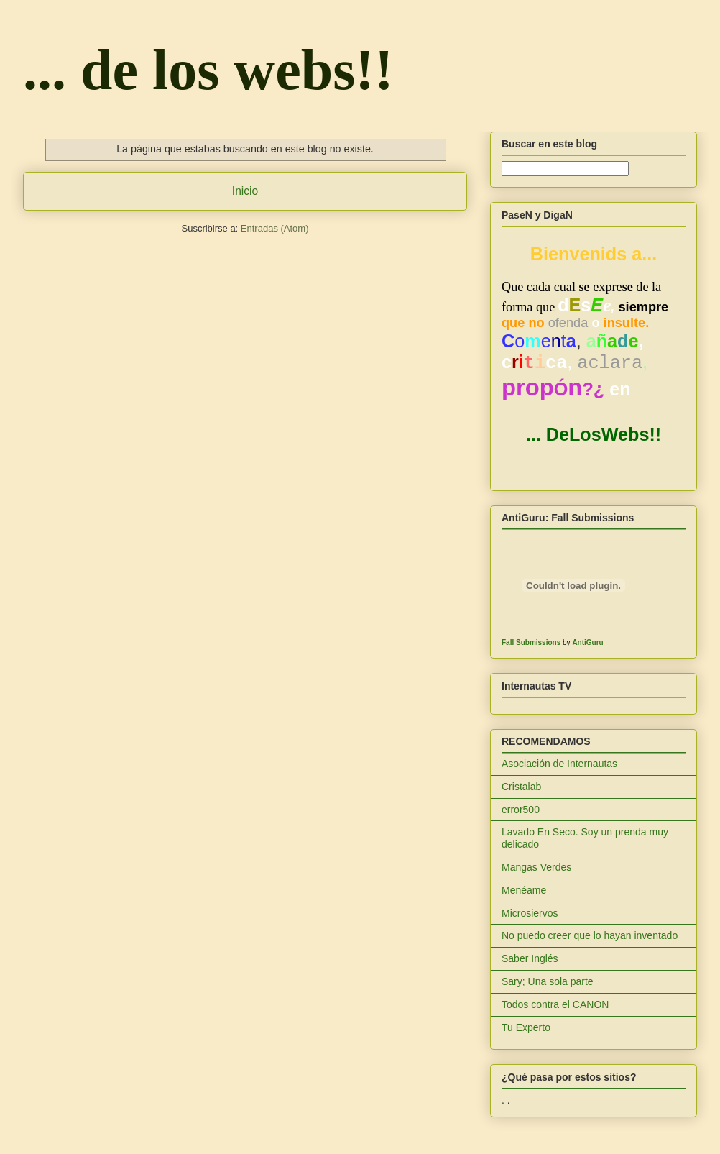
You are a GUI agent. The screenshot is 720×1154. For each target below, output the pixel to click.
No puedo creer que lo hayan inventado (590, 935)
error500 (521, 809)
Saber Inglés (530, 958)
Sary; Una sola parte (548, 981)
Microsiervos (530, 913)
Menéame (524, 890)
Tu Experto (526, 1027)
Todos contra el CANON (555, 1004)
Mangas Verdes (536, 867)
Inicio (245, 191)
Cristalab (521, 786)
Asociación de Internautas (559, 763)
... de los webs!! (208, 69)
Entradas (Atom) (275, 228)
